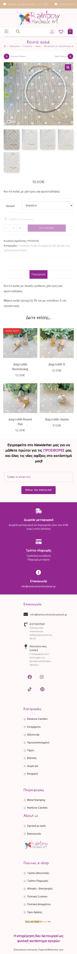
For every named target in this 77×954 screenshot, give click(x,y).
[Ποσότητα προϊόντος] (13, 228)
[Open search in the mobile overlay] (15, 32)
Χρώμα (10, 206)
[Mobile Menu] (6, 31)
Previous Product (18, 56)
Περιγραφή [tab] (38, 274)
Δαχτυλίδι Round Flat (20, 421)
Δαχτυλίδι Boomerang (20, 366)
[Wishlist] (59, 31)
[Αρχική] (5, 46)
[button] (68, 67)
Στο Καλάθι (46, 227)
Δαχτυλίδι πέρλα (57, 419)
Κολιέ (34, 245)
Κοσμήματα (44, 245)
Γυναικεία (23, 245)
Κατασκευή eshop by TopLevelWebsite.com (38, 949)
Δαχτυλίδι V (56, 364)
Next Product (61, 56)
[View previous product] (6, 56)
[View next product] (70, 56)
